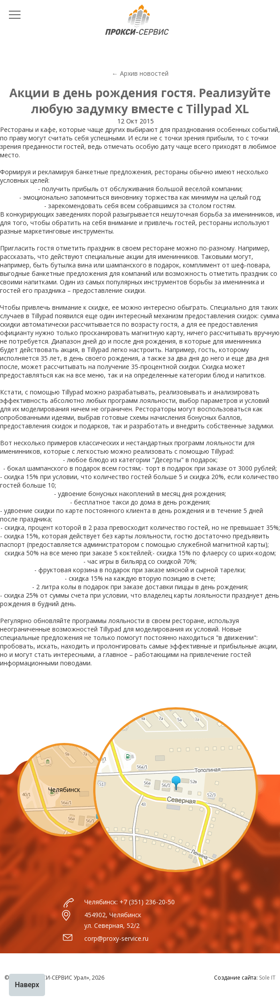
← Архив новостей (140, 73)
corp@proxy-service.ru (116, 938)
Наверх (27, 984)
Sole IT (267, 977)
